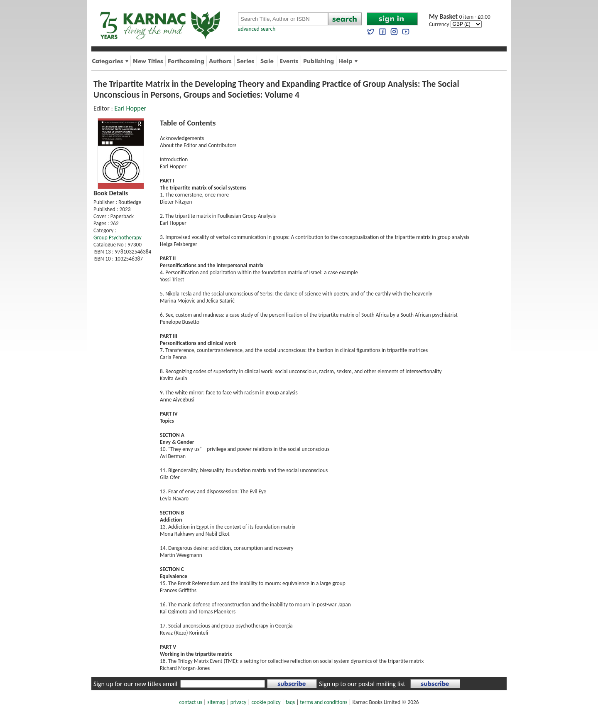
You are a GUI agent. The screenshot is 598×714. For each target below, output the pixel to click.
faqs (290, 702)
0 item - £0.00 (459, 16)
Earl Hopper (130, 108)
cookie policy (265, 702)
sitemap (216, 702)
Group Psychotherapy (117, 237)
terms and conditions (323, 702)
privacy (238, 702)
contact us (190, 702)
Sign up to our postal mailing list (362, 684)
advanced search (256, 28)
